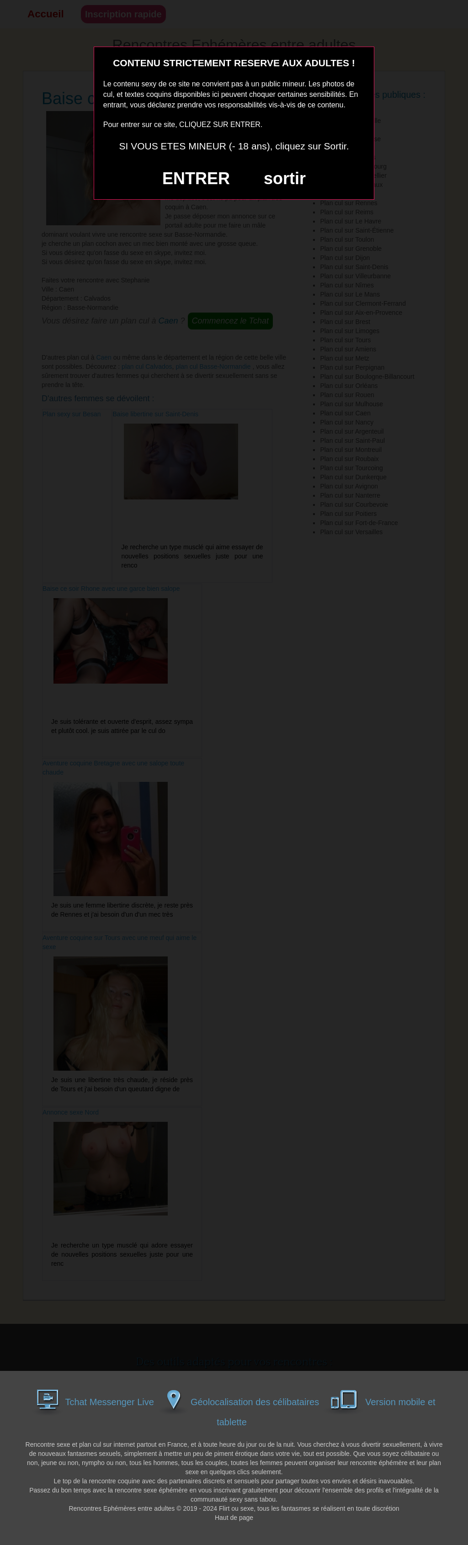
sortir (285, 178)
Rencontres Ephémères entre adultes (122, 1508)
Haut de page (234, 1517)
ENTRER (196, 178)
